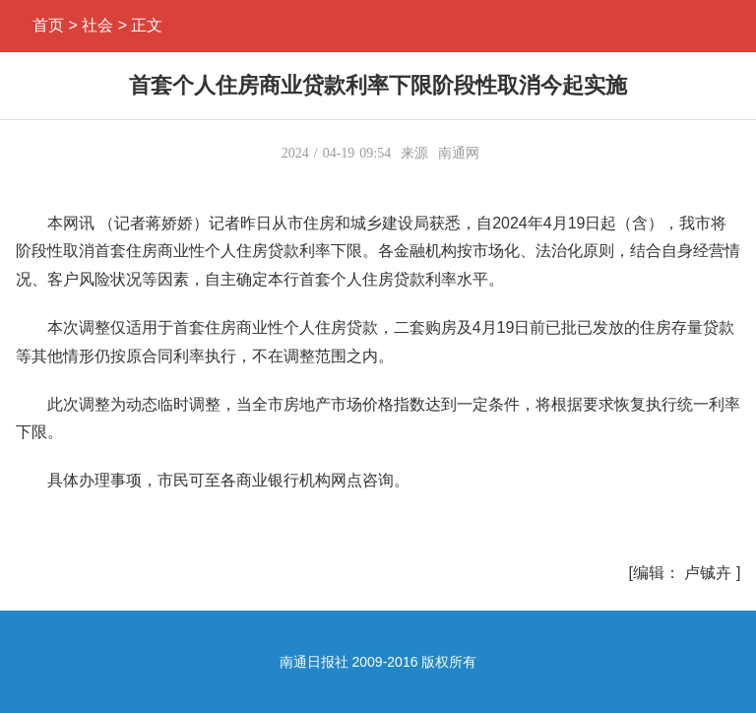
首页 (48, 25)
